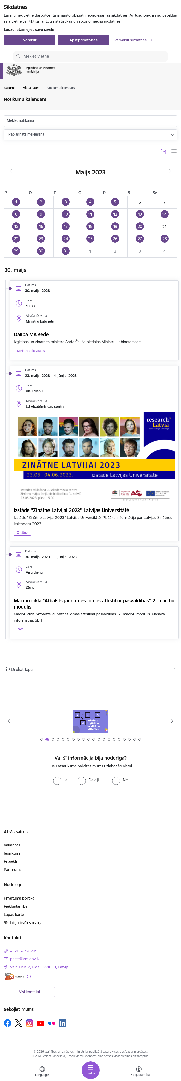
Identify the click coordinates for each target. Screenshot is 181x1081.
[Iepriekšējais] (9, 721)
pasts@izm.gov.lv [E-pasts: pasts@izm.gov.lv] (24, 958)
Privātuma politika (19, 898)
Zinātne (22, 533)
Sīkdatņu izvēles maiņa (23, 922)
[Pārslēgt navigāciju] (91, 1070)
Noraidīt (29, 40)
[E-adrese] (14, 976)
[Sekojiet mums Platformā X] (18, 1023)
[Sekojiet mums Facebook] (7, 1023)
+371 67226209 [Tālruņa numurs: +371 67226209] (24, 951)
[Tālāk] (172, 721)
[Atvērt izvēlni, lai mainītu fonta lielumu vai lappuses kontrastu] (139, 1072)
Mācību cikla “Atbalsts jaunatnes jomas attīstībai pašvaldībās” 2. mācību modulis (94, 604)
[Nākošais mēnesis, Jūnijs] (170, 171)
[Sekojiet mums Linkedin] (62, 1023)
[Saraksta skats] (174, 151)
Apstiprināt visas (84, 40)
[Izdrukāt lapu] (90, 669)
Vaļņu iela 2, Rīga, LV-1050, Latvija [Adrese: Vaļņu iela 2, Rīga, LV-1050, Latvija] (39, 967)
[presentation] (90, 800)
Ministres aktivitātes (31, 351)
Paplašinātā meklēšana (26, 134)
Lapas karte (14, 914)
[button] (16, 202)
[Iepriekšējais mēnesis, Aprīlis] (11, 171)
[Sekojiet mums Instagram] (29, 1023)
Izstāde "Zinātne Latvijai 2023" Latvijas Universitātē (71, 510)
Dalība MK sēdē (31, 334)
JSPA (20, 629)
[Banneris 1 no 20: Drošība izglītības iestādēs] (91, 721)
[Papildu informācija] (29, 976)
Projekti (10, 861)
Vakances (12, 845)
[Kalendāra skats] (163, 151)
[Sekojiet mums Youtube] (40, 1023)
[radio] (60, 780)
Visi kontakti (29, 991)
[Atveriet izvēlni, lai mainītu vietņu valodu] (42, 1072)
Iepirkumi (12, 853)
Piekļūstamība (16, 906)
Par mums (12, 869)
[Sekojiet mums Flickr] (51, 1023)
